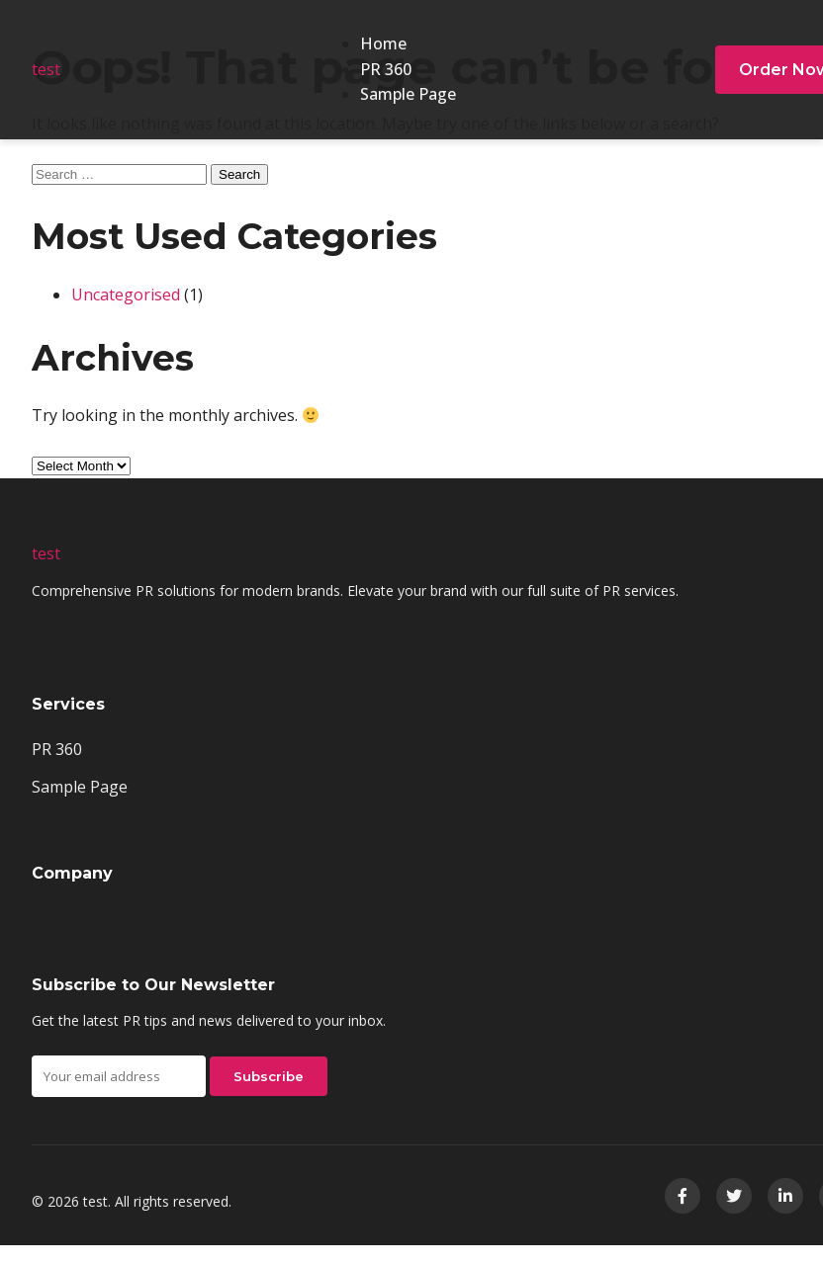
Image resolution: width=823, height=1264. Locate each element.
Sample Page (408, 94)
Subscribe (268, 1076)
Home (383, 43)
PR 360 (386, 69)
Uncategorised (125, 294)
